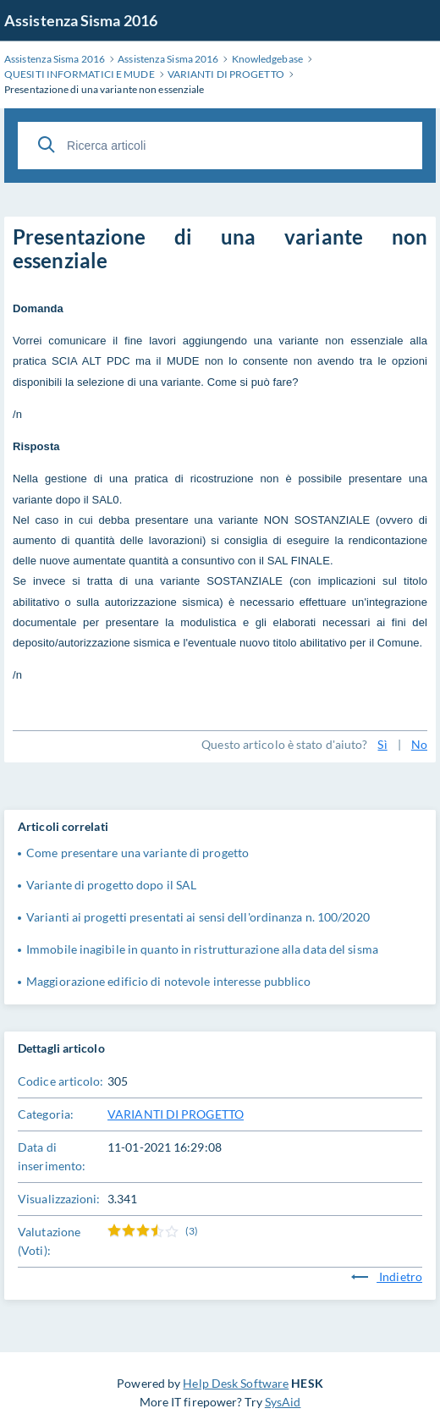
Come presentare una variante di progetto (137, 852)
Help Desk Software (236, 1383)
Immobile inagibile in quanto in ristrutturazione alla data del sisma (202, 949)
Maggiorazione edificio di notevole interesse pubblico (168, 981)
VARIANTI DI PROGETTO (175, 1114)
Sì (382, 744)
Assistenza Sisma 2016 (80, 20)
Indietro (386, 1276)
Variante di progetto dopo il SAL (111, 885)
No (419, 744)
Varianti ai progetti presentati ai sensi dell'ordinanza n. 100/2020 (198, 917)
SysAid (283, 1402)
